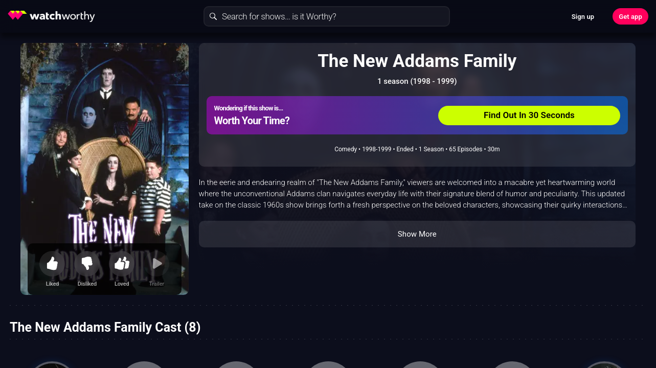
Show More (417, 234)
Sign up (583, 16)
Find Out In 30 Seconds (529, 115)
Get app (630, 16)
